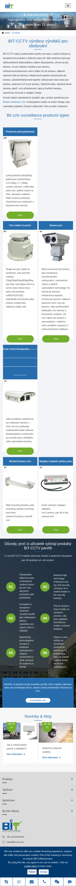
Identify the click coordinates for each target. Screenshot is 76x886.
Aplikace (7, 789)
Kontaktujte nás (38, 700)
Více (20, 215)
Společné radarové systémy (51, 750)
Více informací (16, 754)
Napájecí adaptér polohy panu (56, 461)
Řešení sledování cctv (14, 102)
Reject (32, 872)
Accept (43, 872)
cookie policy (30, 866)
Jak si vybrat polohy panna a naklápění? (17, 747)
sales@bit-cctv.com (15, 842)
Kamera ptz (56, 225)
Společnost (8, 800)
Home (7, 33)
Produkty (16, 33)
